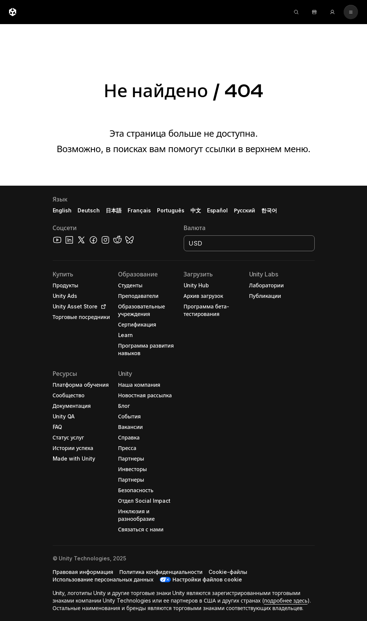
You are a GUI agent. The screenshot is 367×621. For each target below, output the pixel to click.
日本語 (114, 210)
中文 (195, 210)
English (62, 210)
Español (217, 210)
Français (139, 210)
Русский (244, 210)
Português (170, 210)
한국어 (269, 210)
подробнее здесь (286, 600)
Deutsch (89, 210)
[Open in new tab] (102, 307)
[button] (183, 403)
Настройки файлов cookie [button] (207, 579)
